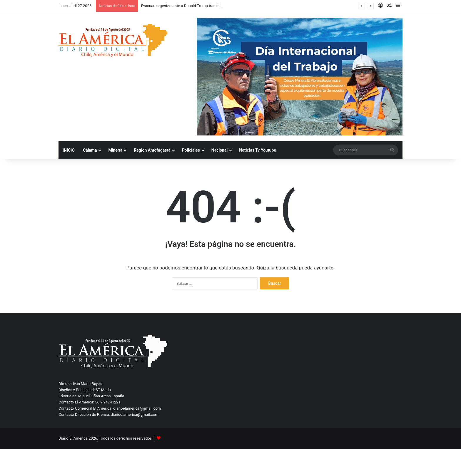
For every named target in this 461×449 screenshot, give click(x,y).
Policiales (191, 150)
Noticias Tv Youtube (257, 150)
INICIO (69, 150)
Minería (115, 150)
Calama (90, 150)
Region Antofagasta (152, 150)
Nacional (219, 150)
